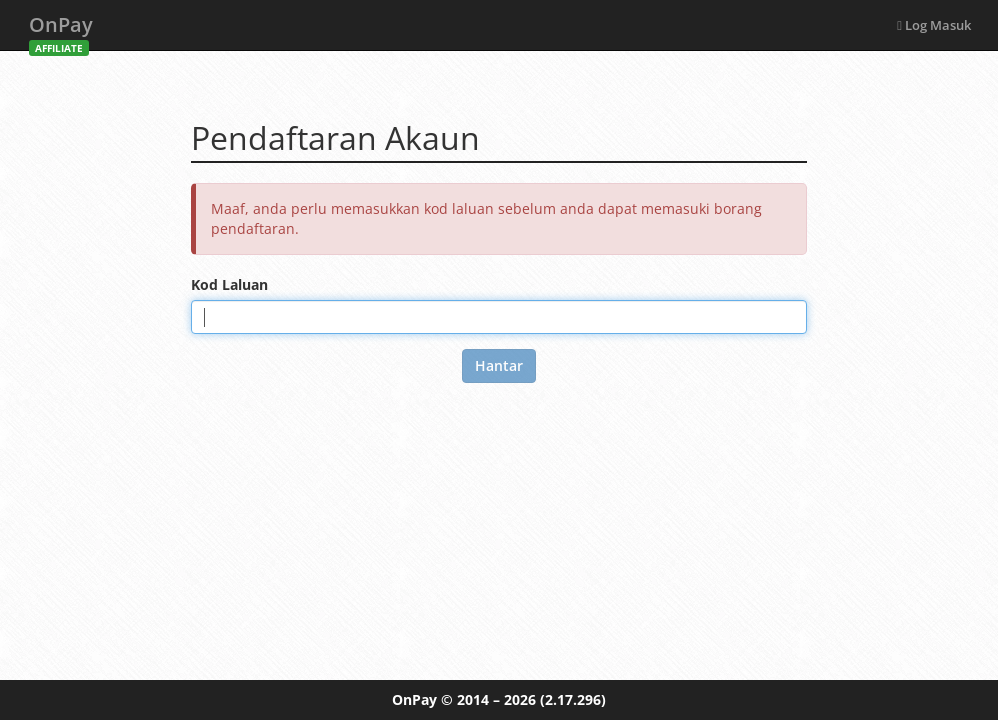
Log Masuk (934, 25)
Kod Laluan (229, 284)
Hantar (499, 365)
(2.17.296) (573, 699)
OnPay (61, 30)
